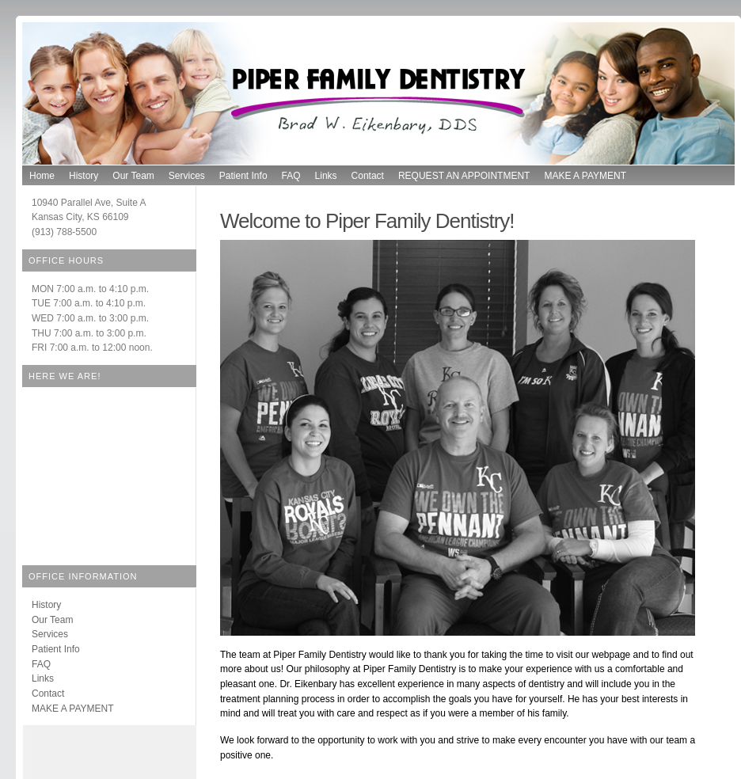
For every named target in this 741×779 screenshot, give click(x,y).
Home (42, 175)
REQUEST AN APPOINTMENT (464, 175)
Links (326, 175)
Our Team (133, 175)
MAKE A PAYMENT (585, 175)
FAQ (291, 175)
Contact (368, 175)
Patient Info (243, 175)
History (83, 175)
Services (187, 175)
